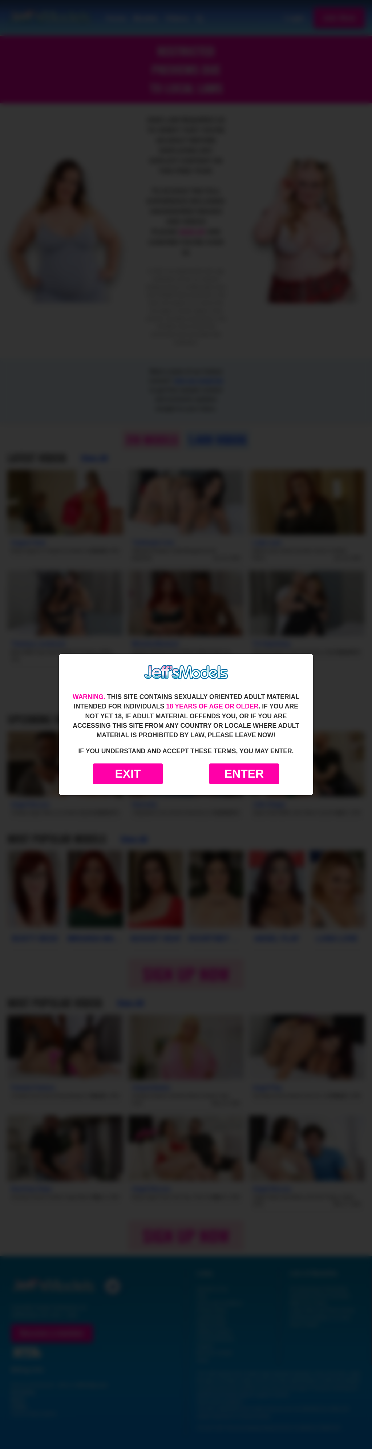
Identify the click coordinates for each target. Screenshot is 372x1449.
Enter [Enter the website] (244, 773)
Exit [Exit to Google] (128, 773)
